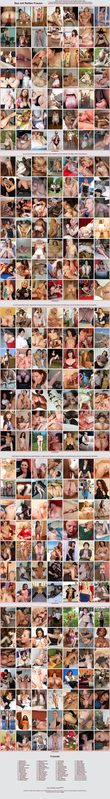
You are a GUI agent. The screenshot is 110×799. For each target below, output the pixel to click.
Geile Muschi (22, 769)
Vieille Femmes (81, 763)
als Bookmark (55, 151)
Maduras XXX (22, 770)
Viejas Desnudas (43, 772)
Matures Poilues (81, 773)
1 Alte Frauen (22, 774)
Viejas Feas (80, 762)
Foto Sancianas (62, 772)
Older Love (41, 770)
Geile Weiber (42, 780)
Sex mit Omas (42, 776)
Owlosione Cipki (81, 774)
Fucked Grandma (62, 766)
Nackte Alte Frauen (24, 768)
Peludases (41, 762)
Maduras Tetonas (43, 761)
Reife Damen (42, 769)
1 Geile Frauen (23, 773)
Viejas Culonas (42, 773)
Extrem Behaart (81, 768)
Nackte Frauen (22, 762)
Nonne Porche (23, 780)
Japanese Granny (62, 768)
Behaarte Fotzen (81, 770)
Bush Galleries (61, 778)
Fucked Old (60, 765)
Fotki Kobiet (61, 761)
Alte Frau (60, 777)
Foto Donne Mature (62, 776)
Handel (62, 792)
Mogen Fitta (42, 765)
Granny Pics (61, 762)
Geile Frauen (22, 772)
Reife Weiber (22, 776)
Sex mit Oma (42, 777)
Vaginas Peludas (23, 778)
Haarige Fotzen (80, 766)
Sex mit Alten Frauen (24, 765)
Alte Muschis (22, 761)
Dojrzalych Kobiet (62, 770)
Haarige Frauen (81, 769)
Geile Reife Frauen (43, 763)
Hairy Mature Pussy (82, 772)
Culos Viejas (80, 761)
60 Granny (21, 766)
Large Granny (61, 769)
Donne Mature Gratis (63, 774)
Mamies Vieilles (62, 773)
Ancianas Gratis (62, 780)
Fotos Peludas (80, 765)
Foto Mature (22, 777)
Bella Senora (22, 763)
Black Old (60, 763)
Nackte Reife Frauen (44, 768)
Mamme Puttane (43, 766)
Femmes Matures (43, 774)
